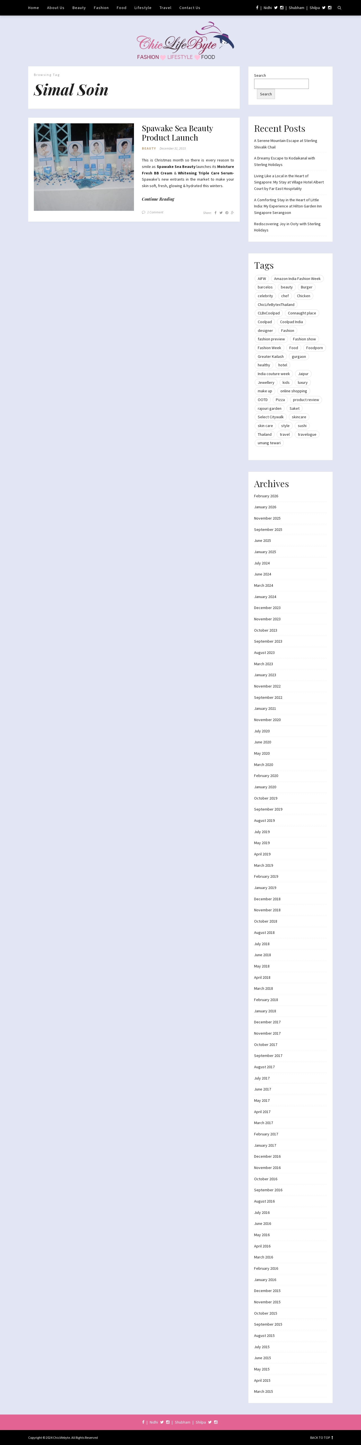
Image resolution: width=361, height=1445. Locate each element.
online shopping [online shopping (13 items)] (293, 390)
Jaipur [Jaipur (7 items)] (303, 373)
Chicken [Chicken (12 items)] (303, 295)
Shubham (296, 7)
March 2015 (263, 1391)
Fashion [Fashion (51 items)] (287, 330)
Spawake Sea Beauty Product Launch (177, 132)
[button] (84, 167)
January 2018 (265, 1010)
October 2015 (265, 1313)
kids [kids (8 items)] (286, 382)
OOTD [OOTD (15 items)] (263, 399)
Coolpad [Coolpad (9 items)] (265, 321)
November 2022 (267, 686)
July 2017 (262, 1078)
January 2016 (265, 1279)
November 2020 (267, 719)
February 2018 (266, 999)
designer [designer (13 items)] (265, 330)
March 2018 (263, 988)
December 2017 (267, 1021)
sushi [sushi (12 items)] (302, 425)
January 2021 (265, 708)
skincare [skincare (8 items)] (299, 416)
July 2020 (262, 731)
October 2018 (265, 921)
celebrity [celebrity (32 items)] (265, 295)
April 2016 (262, 1246)
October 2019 (265, 798)
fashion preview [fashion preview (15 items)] (271, 338)
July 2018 (262, 943)
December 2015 (267, 1290)
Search (260, 75)
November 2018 (267, 909)
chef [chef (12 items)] (285, 295)
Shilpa (315, 7)
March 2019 (263, 865)
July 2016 (262, 1212)
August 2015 (264, 1335)
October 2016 (265, 1178)
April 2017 (262, 1111)
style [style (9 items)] (285, 425)
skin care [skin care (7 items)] (265, 425)
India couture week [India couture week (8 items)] (274, 373)
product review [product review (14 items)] (306, 399)
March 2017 (263, 1122)
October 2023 (265, 630)
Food (122, 7)
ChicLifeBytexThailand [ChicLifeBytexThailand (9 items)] (276, 304)
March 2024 (263, 585)
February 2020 (266, 775)
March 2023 (263, 663)
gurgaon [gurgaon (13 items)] (299, 356)
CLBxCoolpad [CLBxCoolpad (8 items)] (269, 313)
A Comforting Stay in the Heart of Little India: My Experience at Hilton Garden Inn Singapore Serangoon (288, 206)
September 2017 (268, 1055)
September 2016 (268, 1189)
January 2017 (265, 1145)
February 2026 (266, 495)
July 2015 (262, 1346)
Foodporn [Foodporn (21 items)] (314, 347)
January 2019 (265, 887)
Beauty (79, 7)
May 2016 (262, 1234)
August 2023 (264, 652)
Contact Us (190, 7)
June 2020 (262, 742)
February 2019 (266, 876)
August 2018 (264, 932)
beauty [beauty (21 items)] (287, 287)
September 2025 (268, 529)
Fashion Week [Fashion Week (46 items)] (269, 347)
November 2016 (267, 1167)
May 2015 (262, 1369)
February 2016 (266, 1268)
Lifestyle (143, 7)
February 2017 (266, 1134)
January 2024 (265, 596)
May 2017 (262, 1100)
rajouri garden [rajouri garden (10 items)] (269, 408)
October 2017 (265, 1044)
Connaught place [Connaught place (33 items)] (302, 313)
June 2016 (262, 1223)
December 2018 (267, 898)
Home (33, 7)
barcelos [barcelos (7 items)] (265, 287)
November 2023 (267, 618)
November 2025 (267, 518)
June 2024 (262, 574)
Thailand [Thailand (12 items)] (265, 434)
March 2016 (263, 1257)
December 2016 (267, 1156)
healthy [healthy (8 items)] (264, 364)
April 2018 (262, 977)
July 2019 (262, 831)
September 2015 (268, 1324)
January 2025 (265, 551)
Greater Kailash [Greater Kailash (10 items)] (271, 356)
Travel (165, 7)
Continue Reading (158, 199)
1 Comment (155, 212)
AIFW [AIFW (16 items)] (262, 278)
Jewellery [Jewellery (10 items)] (266, 382)
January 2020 (265, 786)
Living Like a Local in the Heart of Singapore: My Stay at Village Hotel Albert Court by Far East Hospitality (289, 182)
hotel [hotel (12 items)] (282, 364)
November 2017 (267, 1033)
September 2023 (268, 641)
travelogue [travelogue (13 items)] (307, 434)
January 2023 (265, 674)
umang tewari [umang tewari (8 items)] (269, 442)
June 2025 (262, 540)
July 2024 (262, 563)
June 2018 (262, 954)
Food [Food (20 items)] (293, 347)
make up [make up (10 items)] (265, 390)
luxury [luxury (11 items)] (303, 382)
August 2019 (264, 820)
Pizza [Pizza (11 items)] (280, 399)
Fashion (101, 7)
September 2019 (268, 809)
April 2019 (262, 854)
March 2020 (263, 764)
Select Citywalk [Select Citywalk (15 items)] (271, 416)
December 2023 (267, 607)
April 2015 (262, 1380)
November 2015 (267, 1301)
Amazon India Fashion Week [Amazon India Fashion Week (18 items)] (297, 278)
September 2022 (268, 697)
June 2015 (262, 1357)
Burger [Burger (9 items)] (306, 287)
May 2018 (262, 966)
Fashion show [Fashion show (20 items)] (304, 338)
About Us (56, 7)
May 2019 (262, 842)
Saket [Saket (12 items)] (295, 408)
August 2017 (264, 1066)
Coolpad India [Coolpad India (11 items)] (291, 321)
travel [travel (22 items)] (285, 434)
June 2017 (262, 1089)
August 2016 (264, 1201)
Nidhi (268, 7)
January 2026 (265, 506)
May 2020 (262, 753)
